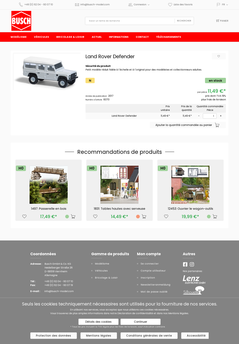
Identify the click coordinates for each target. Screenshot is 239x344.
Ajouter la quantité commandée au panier (187, 125)
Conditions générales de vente (149, 335)
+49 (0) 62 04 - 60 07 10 (38, 4)
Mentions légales (178, 313)
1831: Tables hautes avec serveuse (119, 208)
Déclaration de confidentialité (135, 313)
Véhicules (41, 37)
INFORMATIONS (118, 37)
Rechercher (184, 20)
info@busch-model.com (95, 4)
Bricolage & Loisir (70, 37)
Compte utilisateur (153, 270)
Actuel (97, 37)
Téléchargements (168, 37)
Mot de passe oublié (154, 291)
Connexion (143, 4)
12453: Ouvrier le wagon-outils (190, 208)
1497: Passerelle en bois (48, 208)
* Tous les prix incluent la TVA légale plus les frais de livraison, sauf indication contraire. (118, 327)
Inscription (148, 277)
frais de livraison (216, 99)
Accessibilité (196, 335)
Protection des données (53, 335)
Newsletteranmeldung (155, 284)
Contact (142, 37)
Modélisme (19, 37)
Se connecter (150, 263)
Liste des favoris (180, 4)
